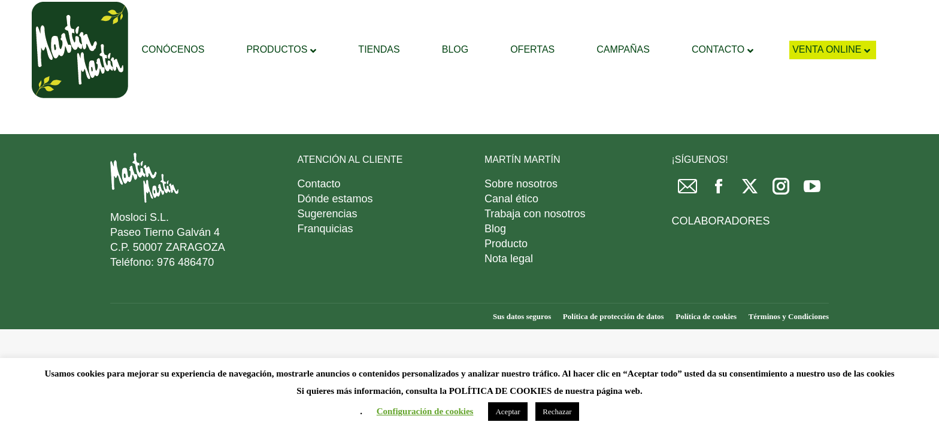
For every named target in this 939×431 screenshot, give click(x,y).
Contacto (319, 214)
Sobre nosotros (521, 214)
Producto (506, 274)
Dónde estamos (335, 229)
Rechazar (557, 411)
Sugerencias (328, 244)
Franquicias (325, 259)
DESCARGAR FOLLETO (729, 15)
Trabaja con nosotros (534, 244)
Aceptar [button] (507, 411)
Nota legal (508, 289)
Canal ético (511, 229)
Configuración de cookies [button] (425, 411)
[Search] (478, 15)
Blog (495, 259)
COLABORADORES (721, 251)
